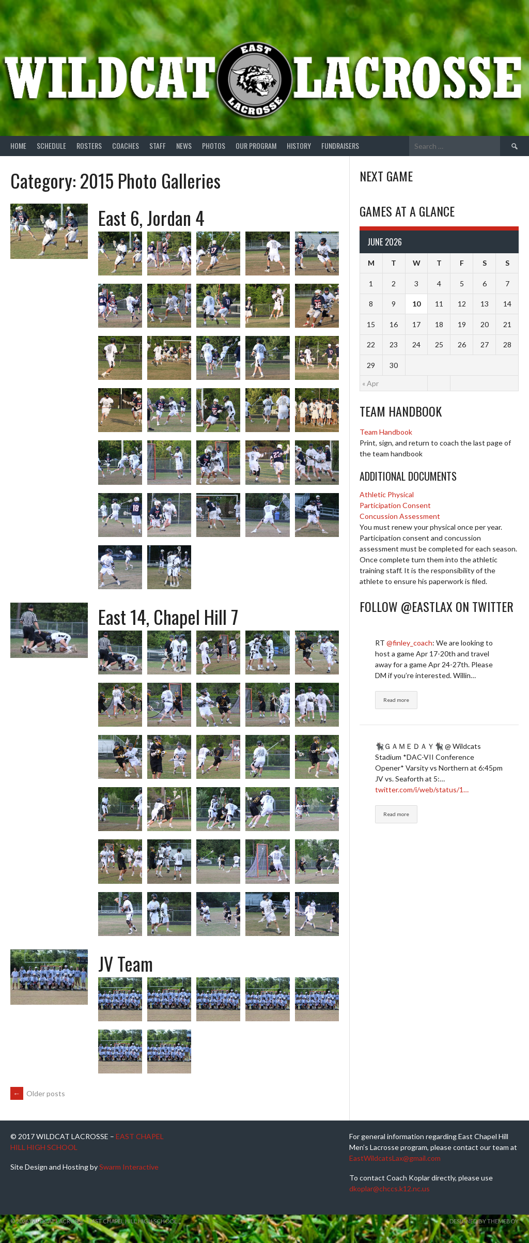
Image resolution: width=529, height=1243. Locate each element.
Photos (213, 145)
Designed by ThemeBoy (484, 1221)
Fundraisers (340, 145)
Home (18, 145)
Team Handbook (386, 431)
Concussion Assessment (400, 516)
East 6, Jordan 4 (151, 217)
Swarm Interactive (129, 1166)
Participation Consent (395, 505)
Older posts (37, 1093)
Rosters (89, 145)
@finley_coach (409, 642)
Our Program (256, 145)
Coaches (125, 145)
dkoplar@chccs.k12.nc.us (389, 1188)
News (184, 145)
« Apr (370, 383)
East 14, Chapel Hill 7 (168, 616)
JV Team (125, 963)
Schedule (51, 145)
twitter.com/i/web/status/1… (422, 789)
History (299, 145)
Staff (157, 145)
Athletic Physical (387, 494)
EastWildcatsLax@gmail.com (395, 1158)
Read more (396, 700)
